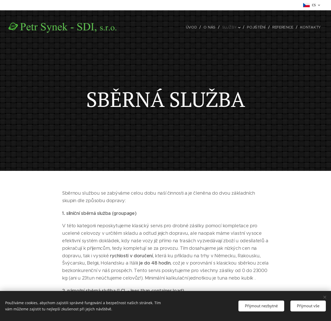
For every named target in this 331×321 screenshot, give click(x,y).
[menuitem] (194, 27)
